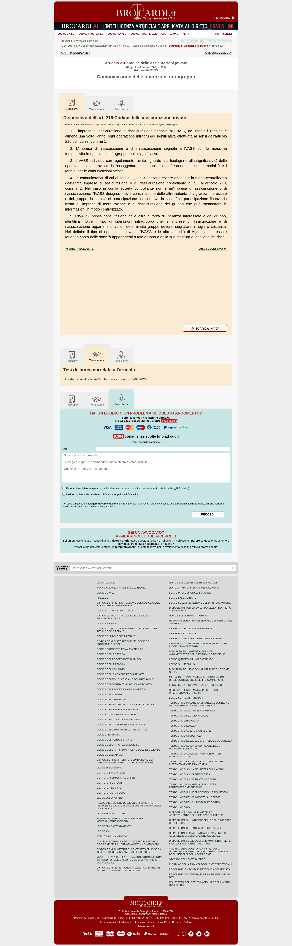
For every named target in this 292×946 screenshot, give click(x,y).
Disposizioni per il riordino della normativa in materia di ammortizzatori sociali (128, 869)
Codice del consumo (111, 669)
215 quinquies (76, 141)
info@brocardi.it (125, 922)
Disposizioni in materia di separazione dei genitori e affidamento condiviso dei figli (125, 761)
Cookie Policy (163, 922)
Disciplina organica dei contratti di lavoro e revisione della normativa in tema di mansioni (128, 843)
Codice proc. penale (144, 34)
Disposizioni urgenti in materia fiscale (195, 828)
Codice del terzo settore (114, 739)
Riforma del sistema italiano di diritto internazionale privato (195, 691)
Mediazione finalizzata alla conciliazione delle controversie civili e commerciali (197, 678)
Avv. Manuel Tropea (157, 914)
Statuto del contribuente (187, 859)
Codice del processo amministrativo (122, 689)
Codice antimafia (108, 734)
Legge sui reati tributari (186, 697)
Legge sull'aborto (109, 767)
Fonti (75, 45)
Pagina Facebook (190, 932)
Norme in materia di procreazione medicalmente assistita (120, 820)
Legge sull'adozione (111, 813)
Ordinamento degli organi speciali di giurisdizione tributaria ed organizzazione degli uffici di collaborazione (198, 851)
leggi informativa (180, 488)
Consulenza (121, 105)
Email (65, 449)
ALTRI (186, 34)
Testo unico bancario (184, 720)
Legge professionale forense (190, 592)
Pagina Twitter (198, 932)
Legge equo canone (182, 633)
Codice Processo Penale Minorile (120, 649)
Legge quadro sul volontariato (191, 659)
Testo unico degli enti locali (189, 715)
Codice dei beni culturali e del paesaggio (125, 679)
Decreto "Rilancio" (109, 787)
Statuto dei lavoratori (112, 836)
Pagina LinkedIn (207, 932)
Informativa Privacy (144, 922)
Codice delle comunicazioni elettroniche (125, 704)
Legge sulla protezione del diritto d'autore (200, 602)
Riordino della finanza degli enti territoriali (200, 864)
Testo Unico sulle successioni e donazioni (198, 792)
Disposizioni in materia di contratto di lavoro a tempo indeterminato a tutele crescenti (129, 850)
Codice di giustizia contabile (116, 714)
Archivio (188, 922)
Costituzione (169, 34)
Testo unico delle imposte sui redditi (194, 797)
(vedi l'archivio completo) (146, 442)
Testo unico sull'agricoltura (189, 774)
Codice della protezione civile (118, 744)
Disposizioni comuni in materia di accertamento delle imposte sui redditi (196, 814)
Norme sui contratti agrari (188, 615)
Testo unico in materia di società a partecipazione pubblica (192, 786)
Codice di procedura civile (115, 610)
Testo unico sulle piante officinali (193, 779)
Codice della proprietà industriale (121, 724)
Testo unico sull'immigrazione (190, 730)
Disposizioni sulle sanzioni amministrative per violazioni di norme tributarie (200, 842)
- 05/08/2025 (106, 379)
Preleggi (103, 597)
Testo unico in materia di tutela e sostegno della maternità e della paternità (199, 704)
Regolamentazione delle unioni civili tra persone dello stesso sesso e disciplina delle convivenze (129, 805)
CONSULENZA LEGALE (215, 40)
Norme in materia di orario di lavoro (194, 587)
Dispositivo (72, 356)
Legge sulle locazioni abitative (190, 628)
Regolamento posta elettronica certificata (199, 869)
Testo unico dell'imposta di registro (194, 802)
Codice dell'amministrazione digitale (122, 729)
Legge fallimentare (182, 597)
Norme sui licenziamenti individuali (193, 582)
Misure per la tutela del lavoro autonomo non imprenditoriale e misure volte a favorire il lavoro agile (129, 860)
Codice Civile (66, 34)
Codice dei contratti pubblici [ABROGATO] (124, 684)
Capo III (183, 45)
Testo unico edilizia (182, 725)
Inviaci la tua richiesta (87, 546)
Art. (76, 52)
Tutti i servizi (223, 34)
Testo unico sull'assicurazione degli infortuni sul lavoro (194, 747)
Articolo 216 (217, 45)
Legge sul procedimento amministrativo (196, 638)
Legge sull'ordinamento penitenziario (195, 685)
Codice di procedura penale (116, 636)
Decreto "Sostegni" (110, 782)
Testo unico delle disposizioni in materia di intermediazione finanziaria (198, 763)
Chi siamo (177, 922)
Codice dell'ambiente (111, 699)
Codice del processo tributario (119, 659)
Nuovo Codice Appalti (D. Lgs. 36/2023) (121, 587)
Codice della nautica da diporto (119, 719)
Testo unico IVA (179, 807)
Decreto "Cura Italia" (111, 792)
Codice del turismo (110, 694)
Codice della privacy (111, 664)
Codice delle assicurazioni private (99, 45)
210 (223, 183)
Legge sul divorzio (110, 797)
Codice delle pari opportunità (118, 709)
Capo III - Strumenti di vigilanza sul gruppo (157, 124)
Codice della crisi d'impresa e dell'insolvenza (128, 749)
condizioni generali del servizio (117, 488)
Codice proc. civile (91, 34)
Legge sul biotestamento (114, 826)
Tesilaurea (96, 105)
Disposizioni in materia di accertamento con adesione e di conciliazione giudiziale (199, 834)
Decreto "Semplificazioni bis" (116, 777)
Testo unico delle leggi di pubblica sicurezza (200, 740)
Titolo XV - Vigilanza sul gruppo (121, 124)
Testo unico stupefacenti (186, 735)
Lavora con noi (146, 926)
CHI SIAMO (189, 40)
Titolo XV (137, 45)
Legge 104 (103, 831)
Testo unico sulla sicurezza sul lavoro (196, 769)
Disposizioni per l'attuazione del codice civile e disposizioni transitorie (128, 604)
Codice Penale (117, 34)
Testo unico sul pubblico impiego (192, 710)
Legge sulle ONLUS (182, 664)
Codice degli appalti (110, 754)
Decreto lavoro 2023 (111, 772)
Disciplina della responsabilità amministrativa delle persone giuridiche (197, 653)
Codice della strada (111, 654)
